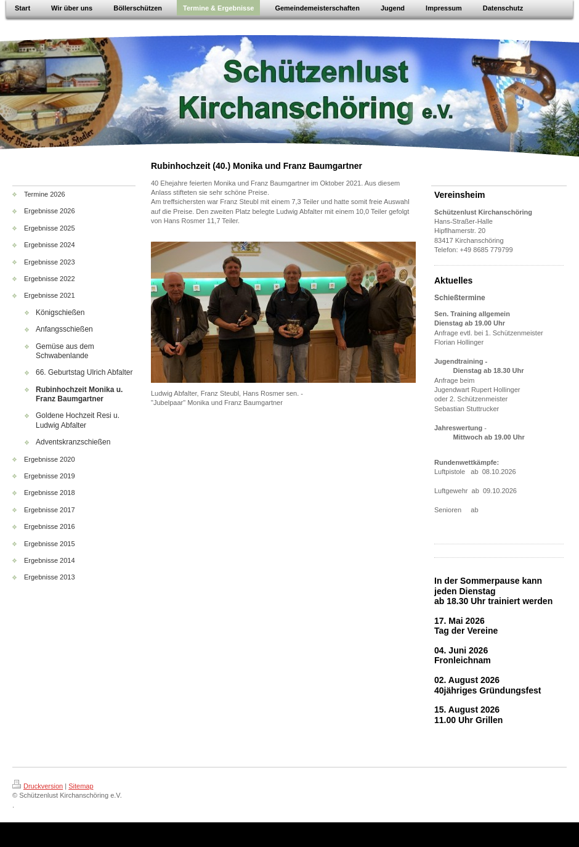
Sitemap (80, 786)
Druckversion (37, 786)
